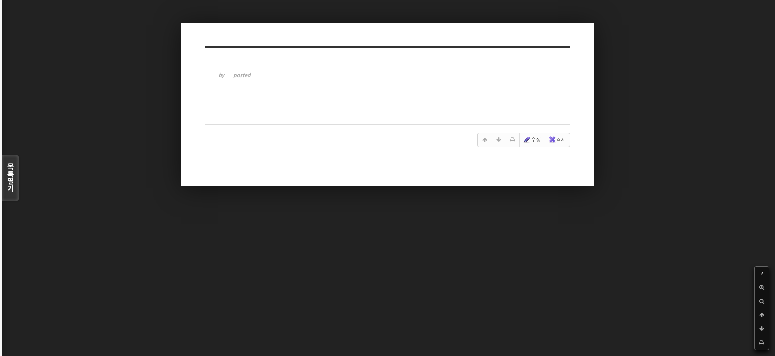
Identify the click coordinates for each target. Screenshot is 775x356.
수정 (532, 140)
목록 (10, 178)
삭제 (557, 140)
